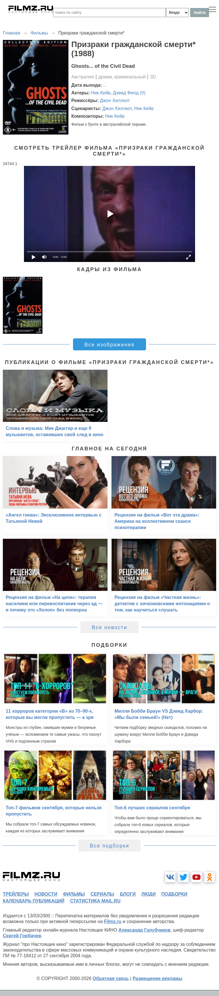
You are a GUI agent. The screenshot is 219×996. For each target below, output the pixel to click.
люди (148, 894)
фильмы (74, 894)
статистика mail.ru (95, 901)
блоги (127, 894)
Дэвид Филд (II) (129, 92)
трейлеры (16, 894)
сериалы (102, 894)
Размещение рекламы (157, 978)
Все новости (109, 627)
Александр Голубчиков (144, 930)
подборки (174, 894)
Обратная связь (111, 978)
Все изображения (109, 344)
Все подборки (109, 846)
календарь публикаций (33, 901)
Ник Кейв (101, 92)
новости (46, 894)
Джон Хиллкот (115, 100)
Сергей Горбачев (22, 935)
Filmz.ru (112, 921)
